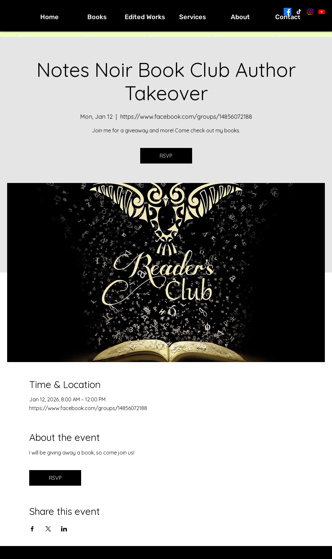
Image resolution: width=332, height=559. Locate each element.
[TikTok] (299, 12)
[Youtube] (322, 12)
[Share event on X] (48, 528)
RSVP (166, 155)
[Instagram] (310, 12)
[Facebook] (287, 12)
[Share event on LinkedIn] (64, 528)
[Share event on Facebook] (32, 528)
